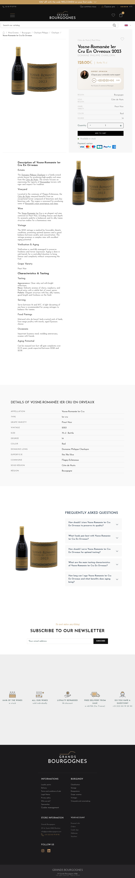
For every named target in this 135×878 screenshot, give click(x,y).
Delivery (43, 789)
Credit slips (74, 832)
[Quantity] (105, 126)
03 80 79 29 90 (9, 7)
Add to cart (100, 134)
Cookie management (50, 810)
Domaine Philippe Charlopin (96, 55)
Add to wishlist (122, 39)
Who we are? (45, 803)
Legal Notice (45, 796)
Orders (73, 829)
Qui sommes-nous (88, 7)
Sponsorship (44, 806)
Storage (73, 789)
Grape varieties (75, 796)
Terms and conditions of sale (49, 793)
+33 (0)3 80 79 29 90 (122, 708)
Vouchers (73, 839)
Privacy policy (45, 800)
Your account (77, 820)
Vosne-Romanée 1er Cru (32, 214)
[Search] (59, 25)
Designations (74, 793)
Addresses (73, 835)
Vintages (73, 800)
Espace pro (108, 7)
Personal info (75, 825)
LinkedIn (48, 854)
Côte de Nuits (32, 180)
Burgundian (45, 183)
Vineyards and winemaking (79, 803)
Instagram (42, 854)
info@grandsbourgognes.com (49, 836)
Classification (75, 786)
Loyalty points (45, 786)
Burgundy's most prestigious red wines (41, 204)
